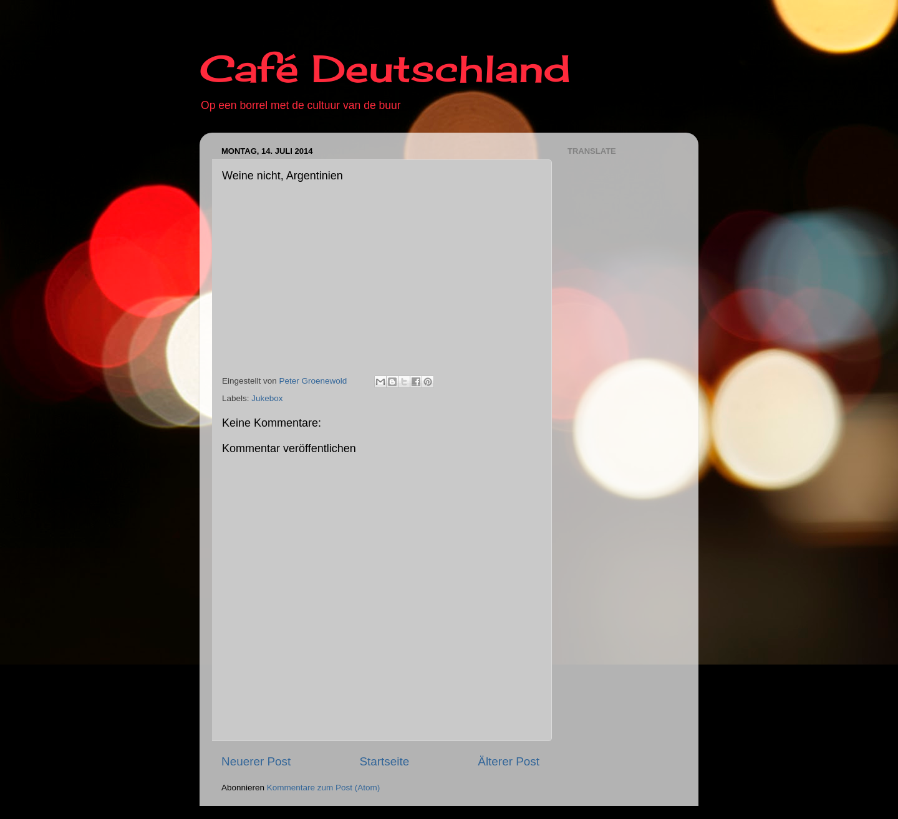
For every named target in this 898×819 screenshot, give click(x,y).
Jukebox (266, 398)
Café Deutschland (385, 68)
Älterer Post (508, 761)
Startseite (384, 761)
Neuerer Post (256, 761)
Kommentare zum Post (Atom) (323, 787)
